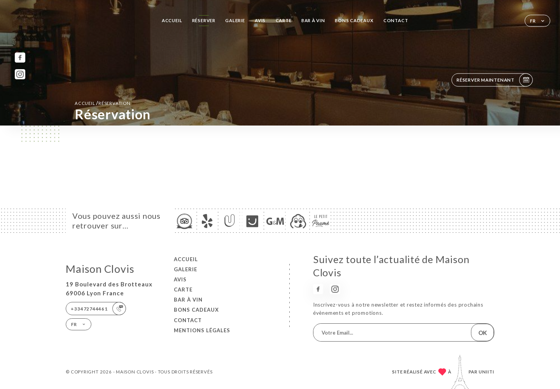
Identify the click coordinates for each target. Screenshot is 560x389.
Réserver (203, 20)
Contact (395, 20)
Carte (284, 20)
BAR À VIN (313, 20)
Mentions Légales (202, 330)
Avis (260, 20)
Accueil (172, 20)
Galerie (235, 20)
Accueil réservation (103, 103)
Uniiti (486, 371)
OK (482, 332)
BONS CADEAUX (354, 20)
